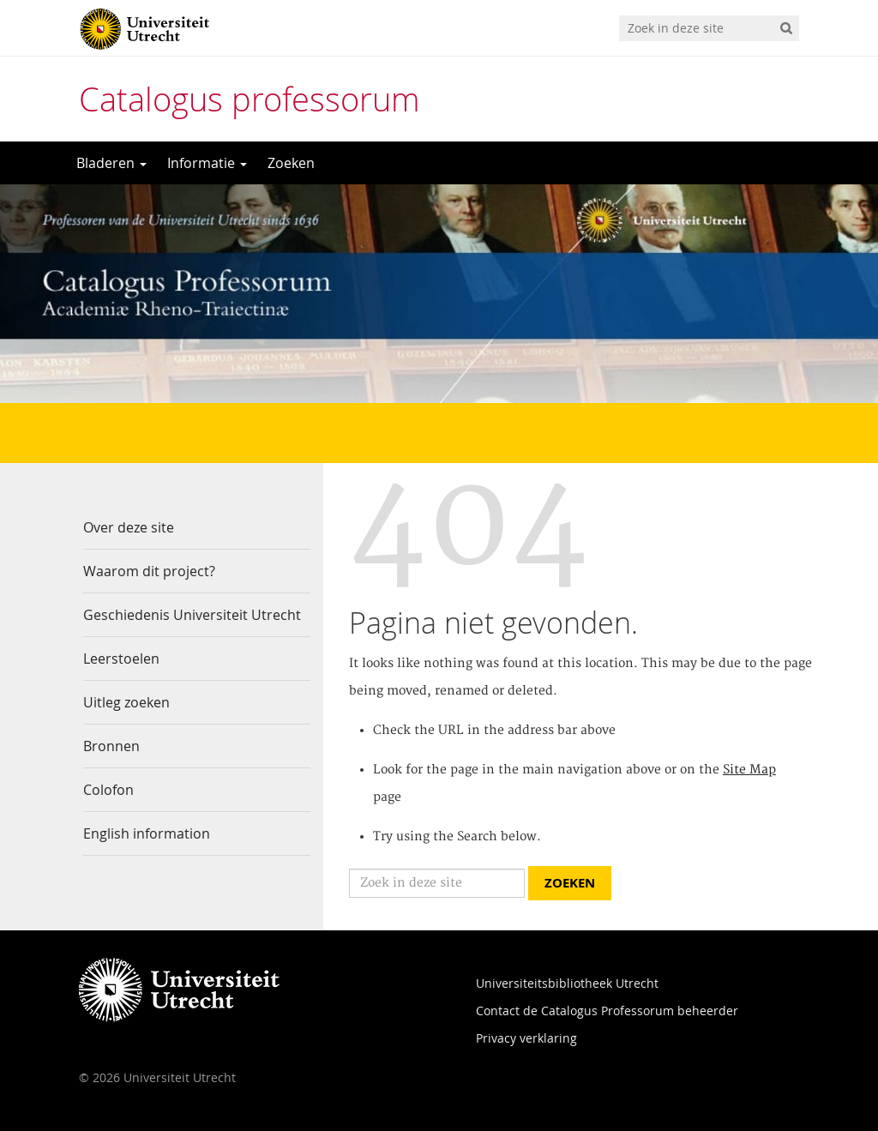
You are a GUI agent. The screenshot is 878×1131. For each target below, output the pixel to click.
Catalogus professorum (249, 99)
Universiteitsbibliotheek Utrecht (567, 983)
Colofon (108, 789)
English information (146, 833)
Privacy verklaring (526, 1038)
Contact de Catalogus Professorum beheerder (607, 1010)
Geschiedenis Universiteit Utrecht (192, 614)
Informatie (207, 162)
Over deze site (128, 527)
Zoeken (291, 162)
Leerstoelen (121, 658)
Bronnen (111, 746)
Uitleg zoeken (126, 702)
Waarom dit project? (149, 571)
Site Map (749, 770)
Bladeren (111, 162)
